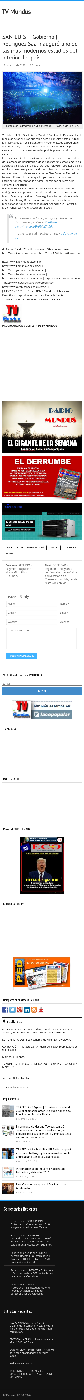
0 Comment (35, 65)
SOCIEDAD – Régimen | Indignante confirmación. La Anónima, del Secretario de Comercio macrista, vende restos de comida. (61, 574)
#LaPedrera (53, 222)
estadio (54, 547)
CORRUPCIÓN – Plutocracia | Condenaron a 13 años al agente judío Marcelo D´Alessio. (31, 1224)
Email (63, 612)
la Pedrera (70, 547)
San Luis (8, 553)
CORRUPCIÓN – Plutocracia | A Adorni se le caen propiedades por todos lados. (40, 1048)
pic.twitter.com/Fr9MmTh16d (34, 226)
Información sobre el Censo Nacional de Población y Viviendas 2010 (40, 1170)
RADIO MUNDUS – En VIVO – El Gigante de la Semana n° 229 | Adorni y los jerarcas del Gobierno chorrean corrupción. (38, 1031)
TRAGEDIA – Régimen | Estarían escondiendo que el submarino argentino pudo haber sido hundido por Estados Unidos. (43, 1110)
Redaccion (8, 65)
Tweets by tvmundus (16, 1087)
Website (64, 622)
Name (63, 603)
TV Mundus (16, 12)
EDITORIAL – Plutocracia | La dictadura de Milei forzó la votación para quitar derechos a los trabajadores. (30, 1289)
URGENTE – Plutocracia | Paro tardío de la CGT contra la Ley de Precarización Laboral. (32, 1273)
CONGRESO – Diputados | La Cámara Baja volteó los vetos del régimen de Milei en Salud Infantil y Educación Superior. (31, 1240)
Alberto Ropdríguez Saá (30, 547)
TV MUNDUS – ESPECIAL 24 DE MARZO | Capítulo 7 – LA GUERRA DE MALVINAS (41, 1065)
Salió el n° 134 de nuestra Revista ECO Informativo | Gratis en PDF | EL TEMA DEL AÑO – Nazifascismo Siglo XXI (31, 1257)
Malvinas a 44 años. (13, 1057)
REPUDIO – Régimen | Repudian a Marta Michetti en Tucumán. (19, 570)
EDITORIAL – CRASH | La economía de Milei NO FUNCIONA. (36, 1039)
